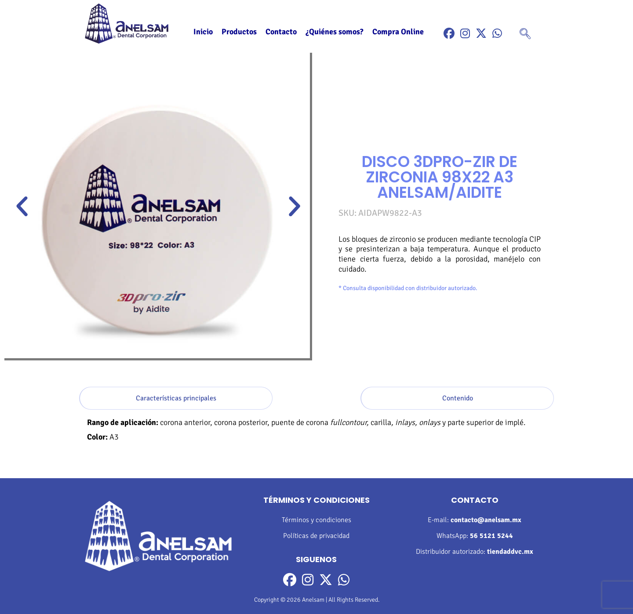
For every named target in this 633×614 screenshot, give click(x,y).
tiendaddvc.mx (510, 551)
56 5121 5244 (491, 535)
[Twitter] (481, 33)
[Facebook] (449, 33)
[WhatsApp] (497, 33)
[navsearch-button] (525, 35)
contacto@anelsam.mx (486, 520)
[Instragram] (465, 33)
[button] (22, 206)
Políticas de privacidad (316, 535)
